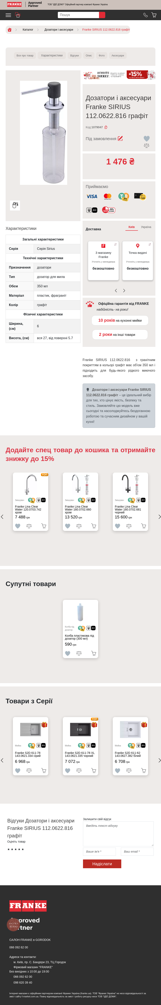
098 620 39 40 (23, 982)
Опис (96, 55)
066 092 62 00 (18, 947)
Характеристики (55, 55)
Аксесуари (130, 55)
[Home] (14, 4)
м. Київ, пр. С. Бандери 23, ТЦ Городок (40, 962)
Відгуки (79, 55)
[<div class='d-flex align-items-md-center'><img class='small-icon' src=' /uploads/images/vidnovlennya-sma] (92, 210)
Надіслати (102, 864)
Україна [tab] (146, 227)
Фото (111, 55)
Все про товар (26, 55)
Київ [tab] (132, 227)
